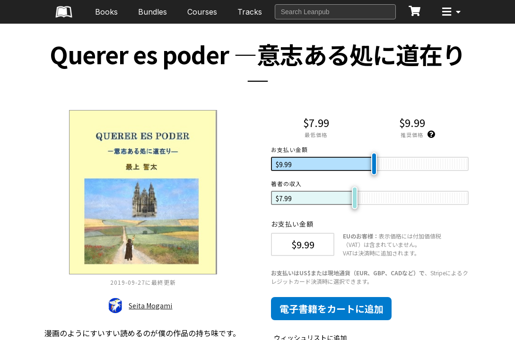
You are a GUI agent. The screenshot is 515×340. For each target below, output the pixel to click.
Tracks (249, 12)
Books (106, 12)
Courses (202, 12)
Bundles (152, 12)
